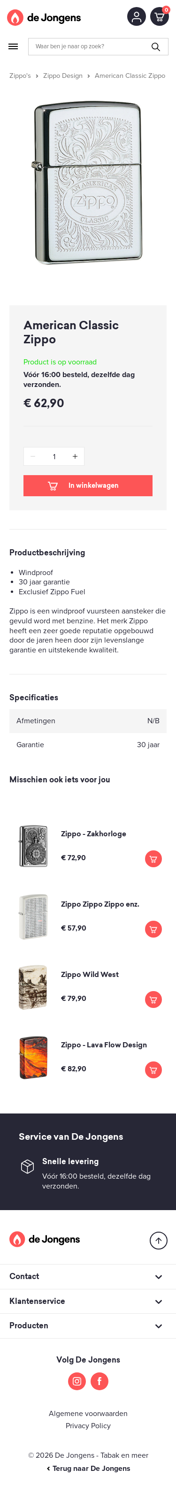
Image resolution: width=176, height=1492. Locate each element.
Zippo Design (63, 76)
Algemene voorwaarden (88, 1413)
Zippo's (20, 76)
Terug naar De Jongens (88, 1468)
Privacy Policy (88, 1426)
